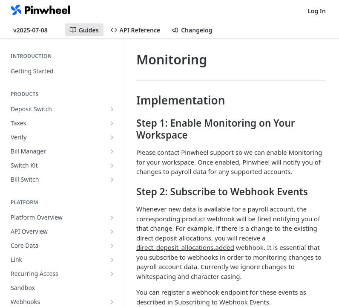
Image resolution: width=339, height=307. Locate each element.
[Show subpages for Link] (112, 259)
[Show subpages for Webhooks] (112, 301)
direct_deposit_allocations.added (185, 247)
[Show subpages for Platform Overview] (112, 217)
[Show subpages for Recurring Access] (112, 273)
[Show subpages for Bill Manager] (112, 151)
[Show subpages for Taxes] (112, 123)
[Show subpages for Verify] (112, 137)
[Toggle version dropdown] (36, 29)
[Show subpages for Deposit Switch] (112, 109)
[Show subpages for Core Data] (112, 245)
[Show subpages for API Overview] (112, 231)
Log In (316, 11)
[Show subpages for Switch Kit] (112, 165)
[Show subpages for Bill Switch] (112, 179)
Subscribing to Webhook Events (222, 302)
